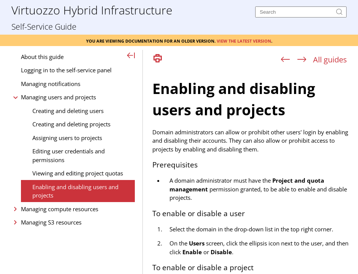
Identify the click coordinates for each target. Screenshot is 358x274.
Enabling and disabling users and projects (75, 191)
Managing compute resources (59, 209)
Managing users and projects (58, 97)
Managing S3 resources (51, 222)
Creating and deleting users (68, 111)
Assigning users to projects (67, 138)
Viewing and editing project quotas (77, 173)
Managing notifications (50, 84)
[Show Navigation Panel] (131, 56)
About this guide (42, 57)
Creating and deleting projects (71, 124)
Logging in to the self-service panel (66, 70)
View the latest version (244, 40)
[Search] (301, 12)
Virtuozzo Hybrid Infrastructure (91, 9)
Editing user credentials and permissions (68, 155)
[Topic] (253, 170)
